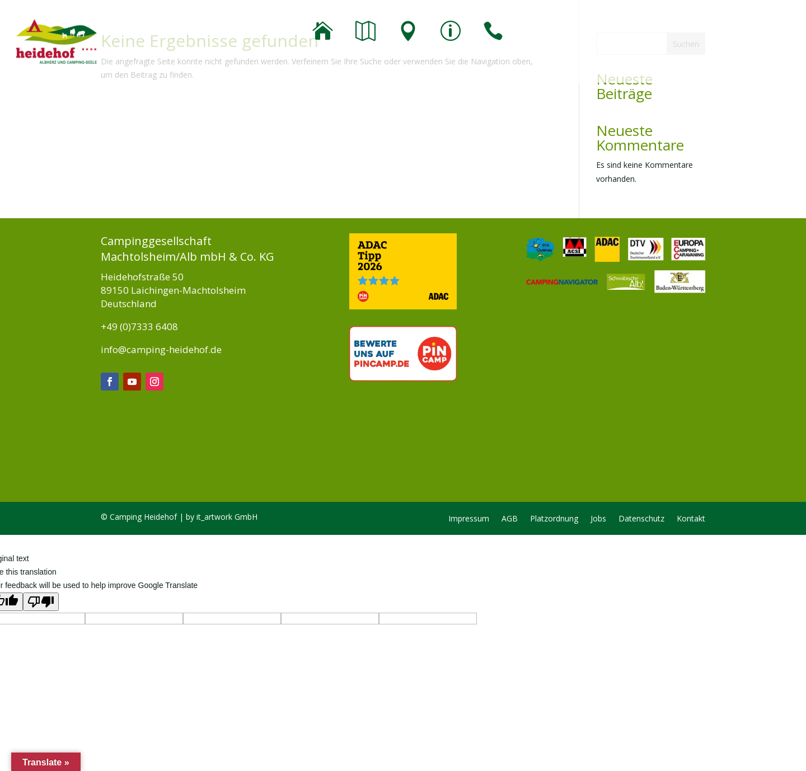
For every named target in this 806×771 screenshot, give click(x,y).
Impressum (468, 519)
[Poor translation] (41, 602)
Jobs (598, 519)
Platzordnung (554, 519)
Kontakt (691, 519)
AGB (510, 519)
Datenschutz (641, 519)
